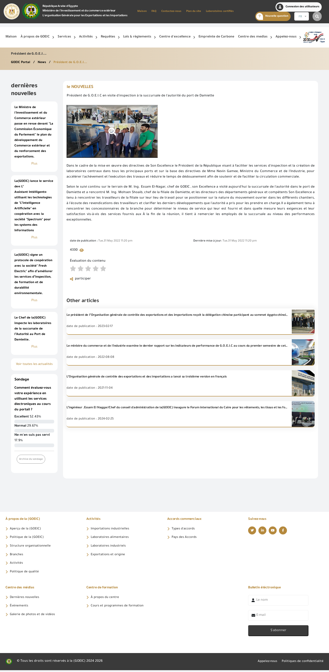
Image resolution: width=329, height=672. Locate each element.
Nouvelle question (272, 16)
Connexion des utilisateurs (297, 7)
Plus (34, 164)
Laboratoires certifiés (220, 11)
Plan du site (193, 11)
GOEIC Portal (21, 62)
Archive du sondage (31, 459)
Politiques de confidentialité (301, 663)
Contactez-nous (171, 11)
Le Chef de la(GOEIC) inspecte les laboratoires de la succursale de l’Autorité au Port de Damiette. (32, 329)
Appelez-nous (263, 663)
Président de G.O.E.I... (72, 62)
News (43, 62)
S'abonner (278, 632)
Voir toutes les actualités (34, 364)
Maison (142, 11)
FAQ (154, 11)
